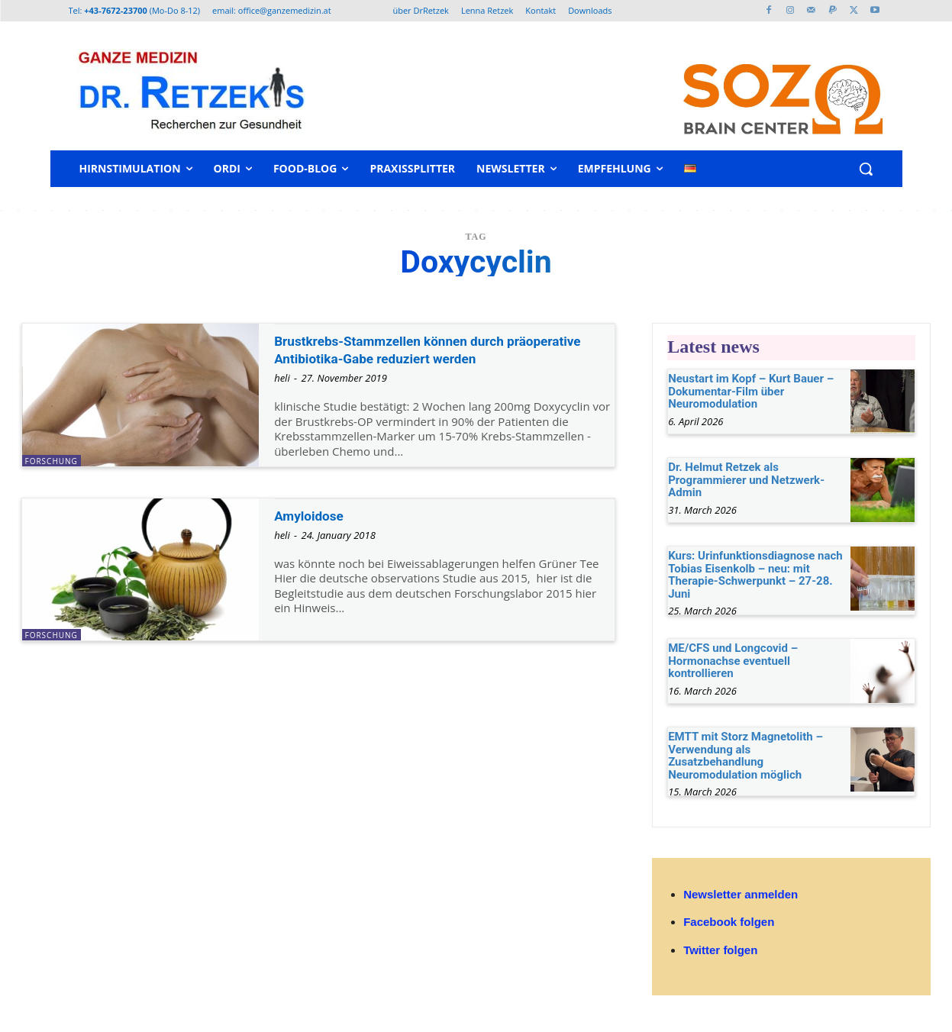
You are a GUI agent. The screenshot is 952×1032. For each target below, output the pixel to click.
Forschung (51, 461)
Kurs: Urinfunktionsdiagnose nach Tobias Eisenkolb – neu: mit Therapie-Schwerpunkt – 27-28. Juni (755, 575)
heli (282, 396)
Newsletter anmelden (740, 894)
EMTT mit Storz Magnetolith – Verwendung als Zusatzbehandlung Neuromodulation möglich (745, 756)
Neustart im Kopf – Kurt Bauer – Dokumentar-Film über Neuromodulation (751, 391)
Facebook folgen (728, 921)
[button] (865, 168)
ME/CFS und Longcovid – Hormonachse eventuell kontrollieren (733, 660)
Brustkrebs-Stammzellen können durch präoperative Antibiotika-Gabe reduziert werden (417, 358)
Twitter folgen (720, 949)
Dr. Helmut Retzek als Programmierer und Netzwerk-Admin (746, 479)
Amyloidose (316, 526)
